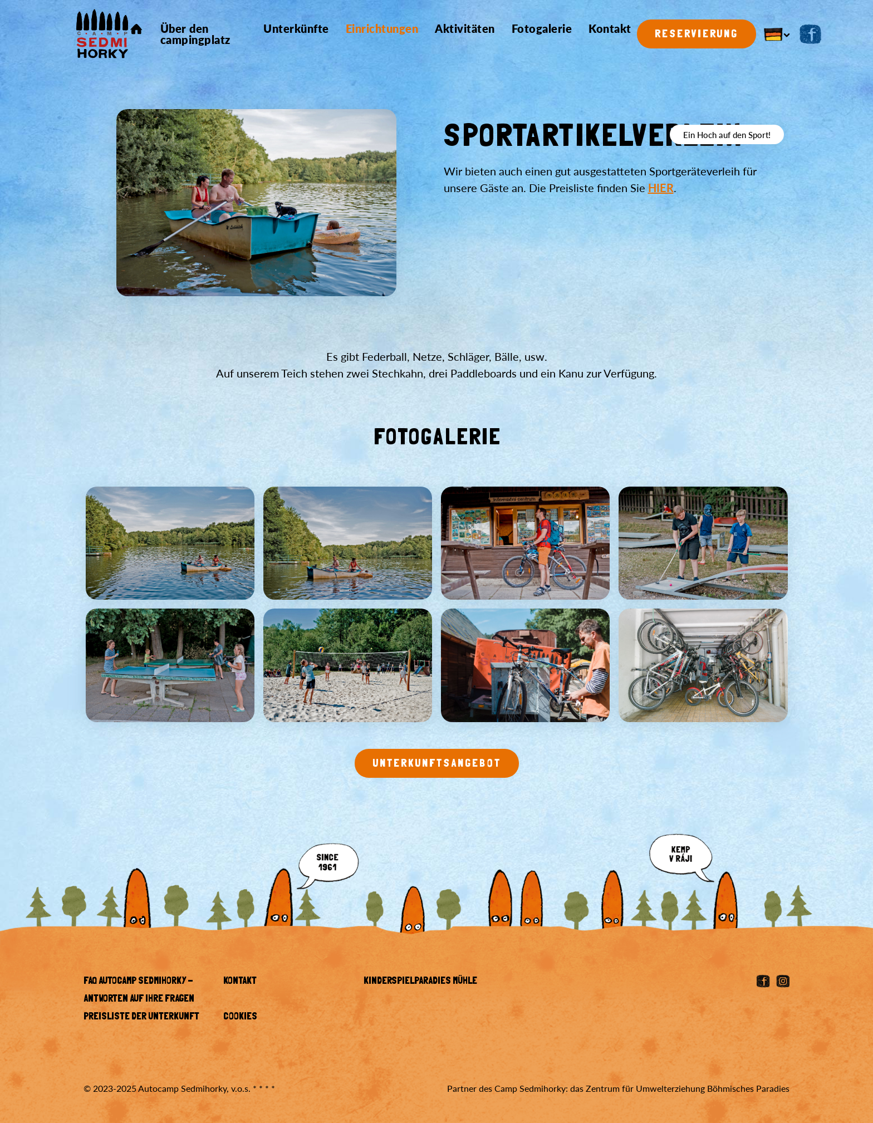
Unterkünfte (296, 28)
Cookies (240, 1017)
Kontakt (609, 28)
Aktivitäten (465, 28)
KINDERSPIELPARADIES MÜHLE (420, 982)
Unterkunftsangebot (436, 763)
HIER (661, 187)
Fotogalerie (542, 28)
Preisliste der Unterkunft (141, 1017)
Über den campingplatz (195, 34)
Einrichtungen (382, 28)
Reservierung (696, 34)
